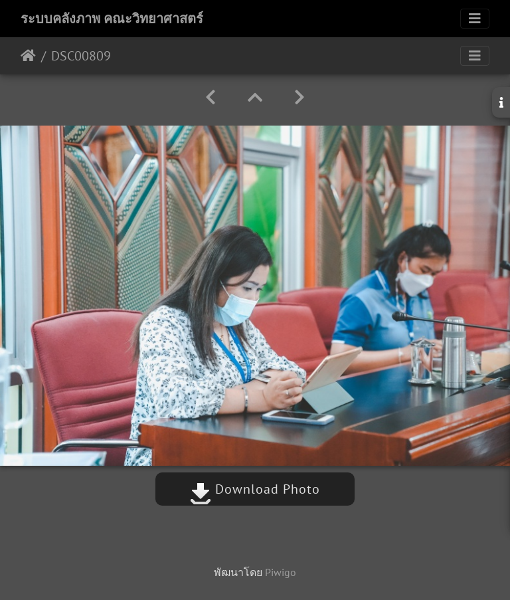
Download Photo (255, 489)
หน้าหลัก (28, 56)
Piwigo (280, 572)
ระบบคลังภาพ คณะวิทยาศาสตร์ (112, 18)
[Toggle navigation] (474, 19)
